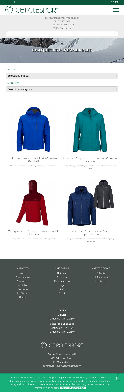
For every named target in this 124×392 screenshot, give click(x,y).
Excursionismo (62, 281)
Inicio (22, 273)
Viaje (62, 285)
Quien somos (23, 277)
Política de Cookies (73, 388)
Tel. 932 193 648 (62, 21)
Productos (22, 281)
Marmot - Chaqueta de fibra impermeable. (90, 233)
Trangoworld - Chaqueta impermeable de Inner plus (34, 233)
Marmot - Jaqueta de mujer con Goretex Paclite (90, 160)
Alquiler (23, 297)
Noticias (22, 285)
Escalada (62, 277)
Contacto (23, 289)
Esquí (62, 293)
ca (113, 2)
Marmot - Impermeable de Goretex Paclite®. (33, 160)
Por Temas (22, 293)
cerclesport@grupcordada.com (62, 18)
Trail (62, 289)
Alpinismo (62, 273)
